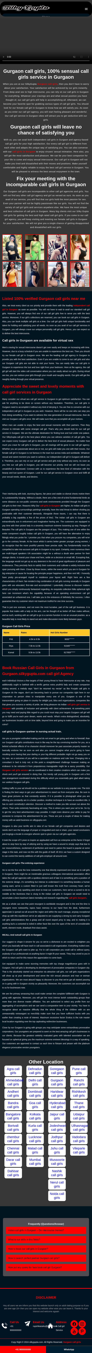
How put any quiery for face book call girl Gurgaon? (35, 1267)
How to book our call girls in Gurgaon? (28, 1249)
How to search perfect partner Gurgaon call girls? (34, 1258)
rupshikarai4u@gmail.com (45, 1326)
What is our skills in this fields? (24, 1239)
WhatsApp (69, 1349)
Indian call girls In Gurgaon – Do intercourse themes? (36, 1230)
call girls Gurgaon (77, 898)
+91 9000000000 (23, 1349)
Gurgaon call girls (47, 84)
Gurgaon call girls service (15, 770)
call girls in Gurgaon (23, 151)
